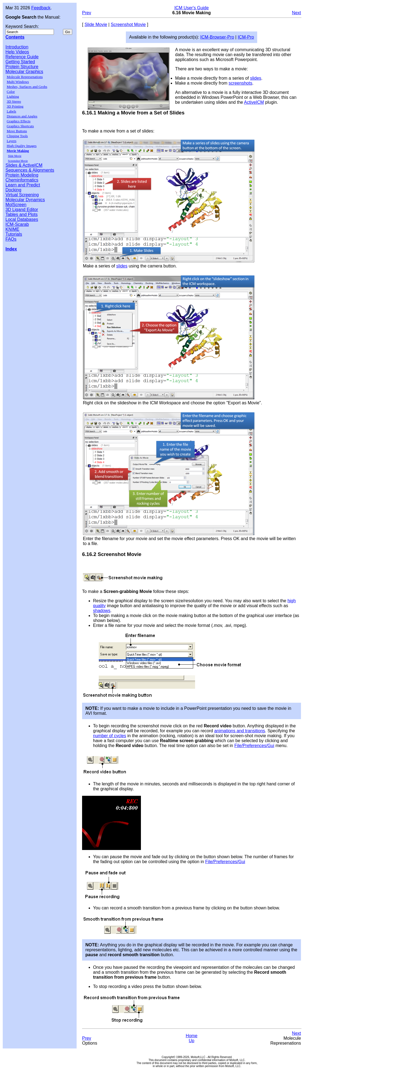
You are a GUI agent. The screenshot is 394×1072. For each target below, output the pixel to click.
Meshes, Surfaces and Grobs (27, 87)
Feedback (40, 7)
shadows (101, 610)
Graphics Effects (18, 121)
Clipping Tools (17, 136)
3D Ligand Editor (21, 209)
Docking (13, 190)
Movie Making (18, 151)
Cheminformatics (21, 180)
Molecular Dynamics (25, 199)
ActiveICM (254, 102)
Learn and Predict (22, 185)
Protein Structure (21, 66)
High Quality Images (21, 146)
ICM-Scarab (17, 224)
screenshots (240, 83)
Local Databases (21, 219)
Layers (11, 141)
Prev (86, 12)
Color (11, 92)
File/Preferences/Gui (254, 745)
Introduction (16, 47)
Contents (14, 37)
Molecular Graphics (24, 71)
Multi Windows (18, 82)
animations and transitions (239, 730)
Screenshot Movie (18, 160)
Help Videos (17, 52)
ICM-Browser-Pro (217, 37)
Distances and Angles (22, 116)
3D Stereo (14, 101)
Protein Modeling (21, 175)
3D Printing (15, 106)
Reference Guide (22, 56)
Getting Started (20, 61)
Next (296, 12)
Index (11, 249)
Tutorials (13, 234)
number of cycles (109, 735)
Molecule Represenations (25, 77)
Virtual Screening (22, 194)
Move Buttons (17, 131)
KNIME (12, 229)
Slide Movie (14, 155)
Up (191, 1040)
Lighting (13, 96)
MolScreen (15, 204)
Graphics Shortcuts (20, 126)
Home (192, 1035)
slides (255, 78)
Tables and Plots (21, 214)
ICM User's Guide (191, 7)
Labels (11, 111)
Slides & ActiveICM (23, 165)
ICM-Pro (246, 37)
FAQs (10, 239)
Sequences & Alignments (29, 170)
